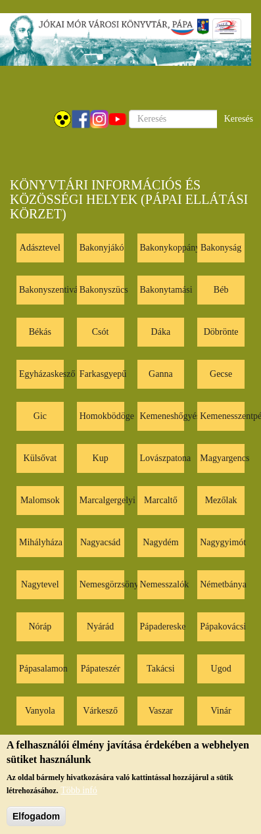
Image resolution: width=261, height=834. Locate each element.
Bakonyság (221, 248)
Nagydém (160, 542)
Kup (100, 458)
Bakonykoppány (170, 248)
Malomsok (40, 500)
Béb (221, 290)
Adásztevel (40, 248)
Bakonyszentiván (50, 290)
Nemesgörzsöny (109, 584)
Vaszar (161, 711)
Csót (100, 332)
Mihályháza (40, 542)
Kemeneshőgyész (172, 416)
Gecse (221, 374)
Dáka (161, 332)
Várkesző (100, 711)
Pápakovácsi (223, 626)
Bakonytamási (166, 290)
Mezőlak (221, 500)
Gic (40, 416)
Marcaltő (161, 500)
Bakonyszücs (104, 290)
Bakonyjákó (102, 248)
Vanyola (40, 711)
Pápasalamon (43, 669)
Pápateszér (100, 669)
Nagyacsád (100, 542)
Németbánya (223, 584)
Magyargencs (224, 458)
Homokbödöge (107, 416)
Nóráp (39, 626)
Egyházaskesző (47, 374)
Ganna (161, 374)
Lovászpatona (165, 458)
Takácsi (161, 669)
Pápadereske (163, 626)
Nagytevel (40, 584)
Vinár (221, 711)
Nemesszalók (164, 584)
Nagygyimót (223, 542)
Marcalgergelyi (107, 500)
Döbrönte (221, 332)
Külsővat (40, 458)
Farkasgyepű (103, 374)
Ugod (221, 669)
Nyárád (100, 626)
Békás (40, 332)
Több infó (78, 799)
